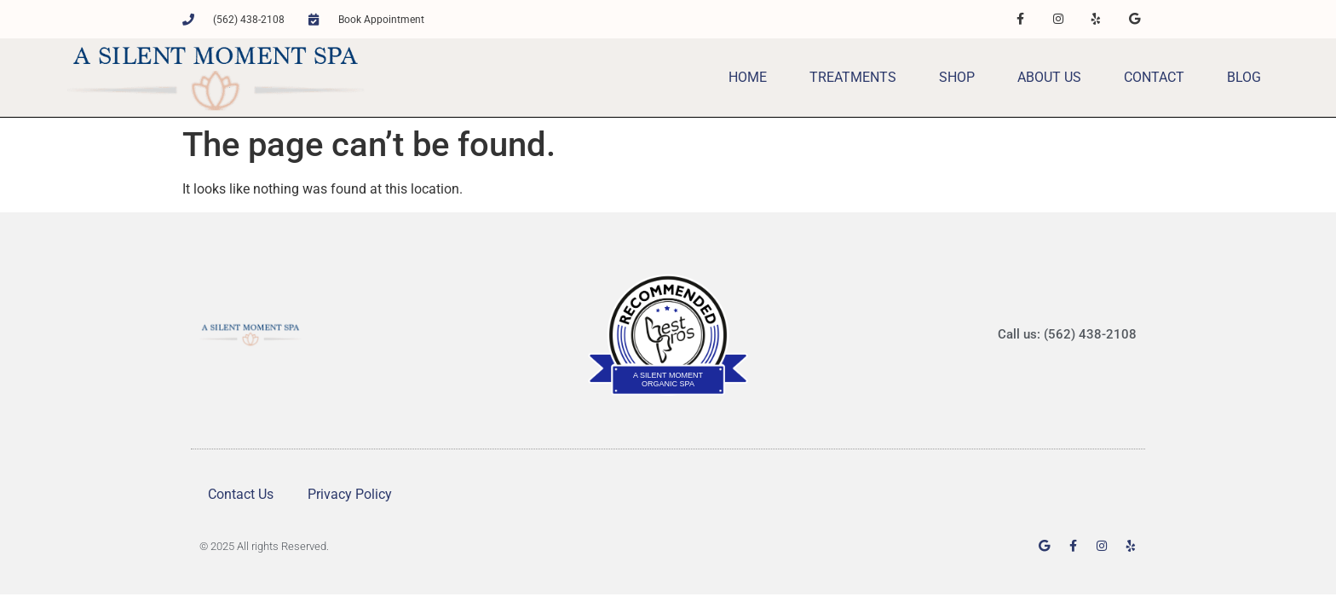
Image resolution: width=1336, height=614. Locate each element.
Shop (957, 77)
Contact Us (241, 494)
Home (747, 77)
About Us (1049, 77)
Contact (1154, 77)
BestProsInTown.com (668, 285)
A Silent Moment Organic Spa (668, 379)
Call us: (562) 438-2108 (1067, 334)
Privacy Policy (350, 494)
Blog (1244, 77)
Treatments (852, 77)
